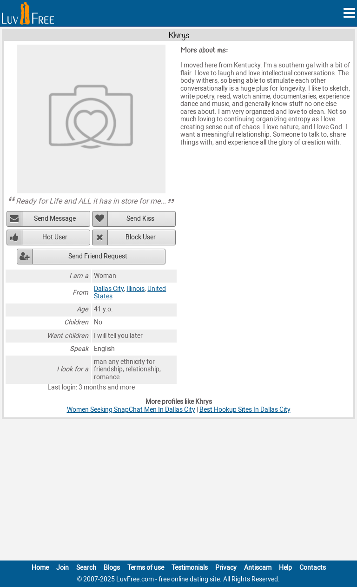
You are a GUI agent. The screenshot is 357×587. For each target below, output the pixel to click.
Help (285, 568)
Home (40, 568)
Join (62, 568)
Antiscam (257, 568)
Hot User (54, 237)
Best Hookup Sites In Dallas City (245, 410)
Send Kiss (140, 219)
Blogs (112, 568)
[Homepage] (28, 13)
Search (86, 568)
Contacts (312, 568)
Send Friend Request (97, 256)
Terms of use (145, 568)
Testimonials (190, 568)
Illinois (135, 289)
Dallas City (109, 289)
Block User (141, 237)
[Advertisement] (178, 492)
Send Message (55, 219)
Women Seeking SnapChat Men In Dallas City (131, 410)
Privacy (226, 568)
